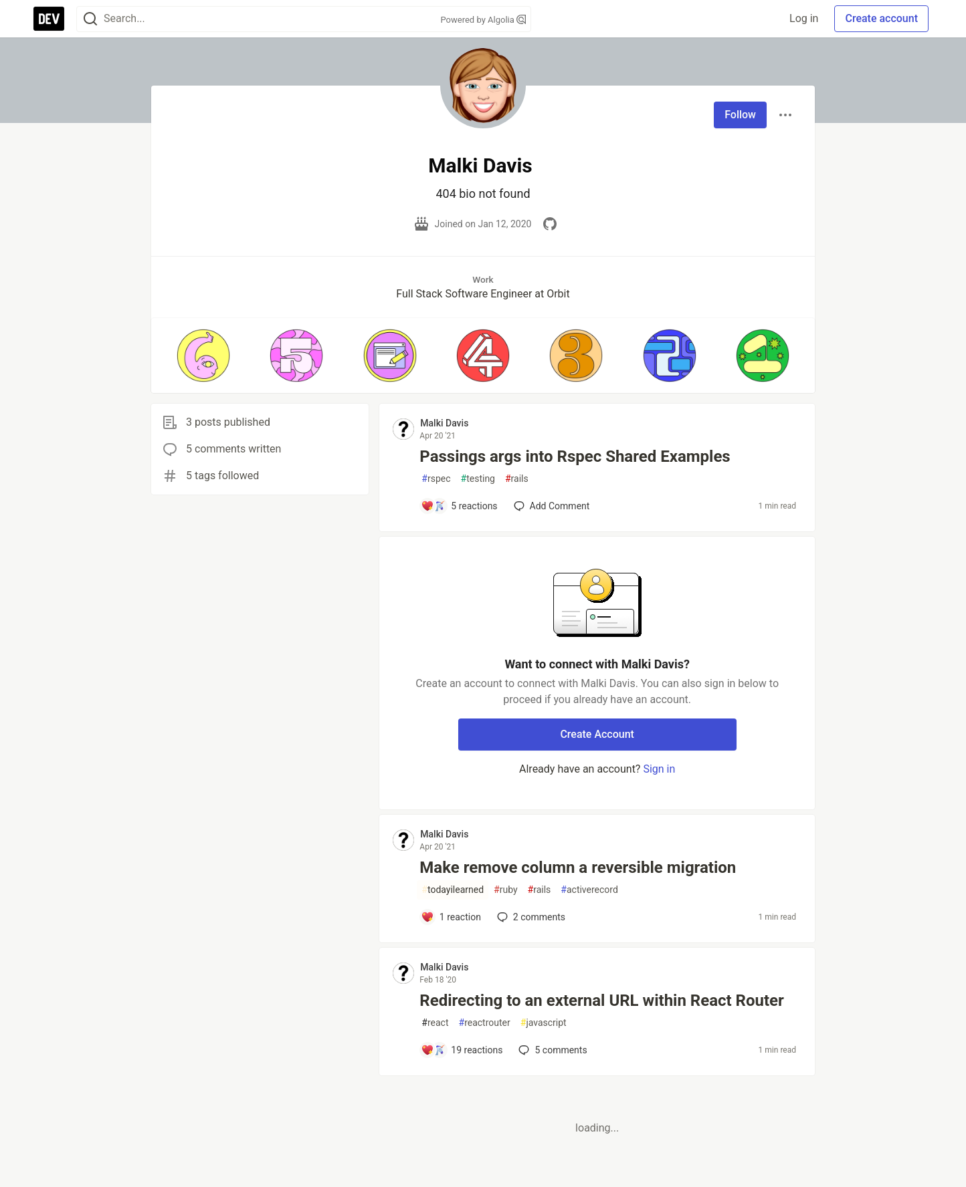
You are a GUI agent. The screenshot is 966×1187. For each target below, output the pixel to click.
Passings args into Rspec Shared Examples (574, 456)
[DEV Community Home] (49, 18)
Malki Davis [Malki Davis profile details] (444, 423)
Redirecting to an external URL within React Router (601, 1000)
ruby (506, 890)
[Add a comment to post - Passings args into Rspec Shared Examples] (459, 506)
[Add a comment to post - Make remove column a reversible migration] (451, 917)
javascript (543, 1023)
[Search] (90, 19)
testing (478, 479)
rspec (435, 479)
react (434, 1023)
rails (516, 479)
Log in (803, 18)
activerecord (589, 890)
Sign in (659, 769)
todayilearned (452, 890)
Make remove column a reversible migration (577, 867)
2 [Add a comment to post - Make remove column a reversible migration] (529, 917)
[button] (203, 355)
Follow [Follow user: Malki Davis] (740, 114)
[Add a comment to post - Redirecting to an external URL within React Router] (461, 1050)
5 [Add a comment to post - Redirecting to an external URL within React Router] (551, 1050)
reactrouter (484, 1023)
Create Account (597, 734)
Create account (881, 18)
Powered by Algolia (483, 20)
